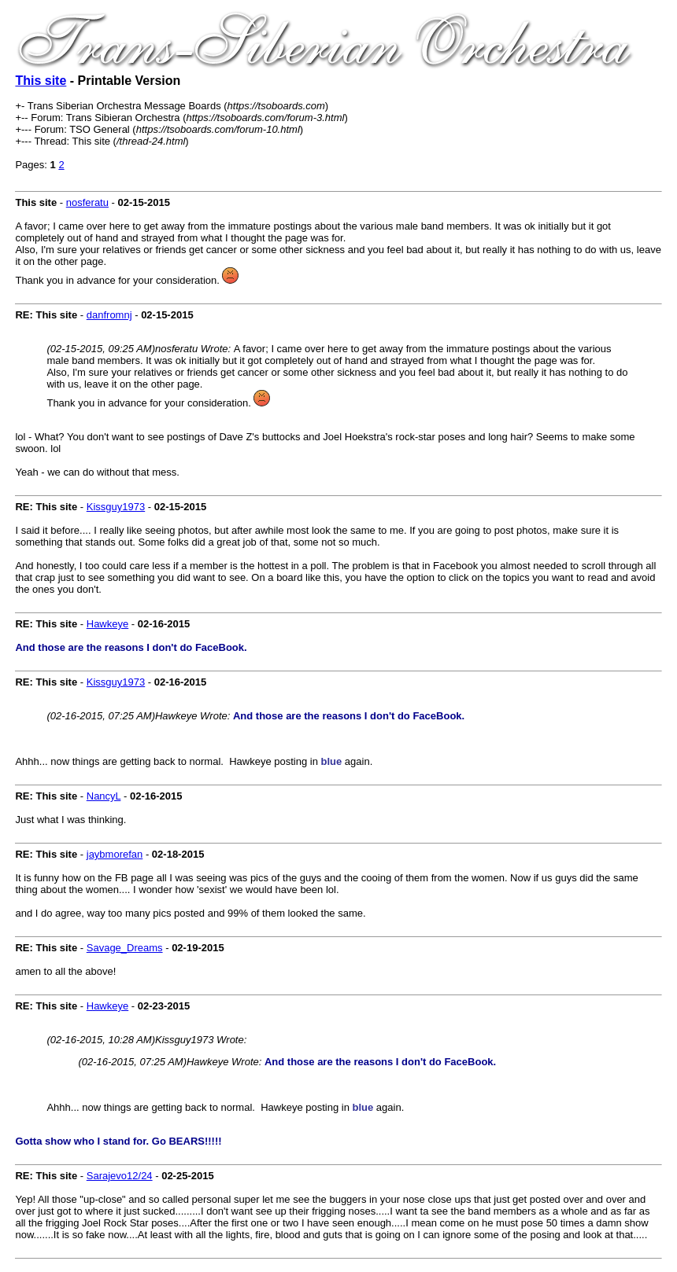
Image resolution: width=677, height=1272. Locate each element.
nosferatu (87, 202)
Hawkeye (107, 624)
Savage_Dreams (125, 948)
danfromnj (109, 315)
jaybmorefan (115, 854)
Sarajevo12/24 (120, 1176)
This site (40, 80)
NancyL (104, 796)
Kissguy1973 (116, 507)
